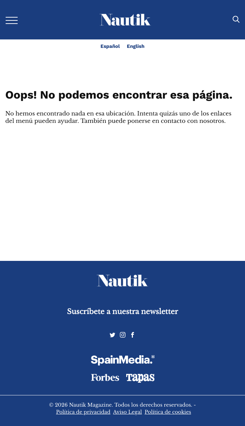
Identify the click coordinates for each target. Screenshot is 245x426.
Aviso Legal (127, 412)
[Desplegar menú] (11, 20)
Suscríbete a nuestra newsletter (122, 311)
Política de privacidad (83, 412)
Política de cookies (168, 412)
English (136, 46)
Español (110, 46)
